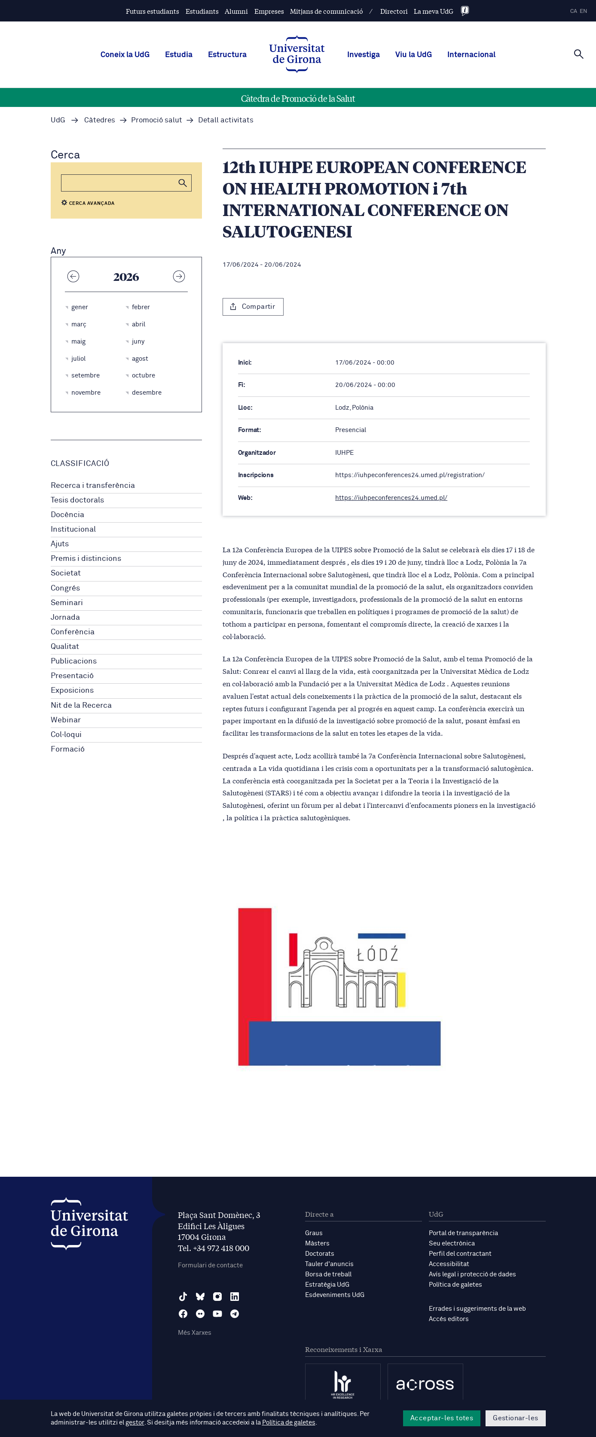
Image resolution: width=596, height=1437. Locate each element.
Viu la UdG (413, 55)
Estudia (179, 55)
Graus (314, 1233)
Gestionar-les (515, 1418)
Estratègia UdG (327, 1285)
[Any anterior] (73, 276)
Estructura (227, 55)
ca (573, 11)
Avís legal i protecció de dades (472, 1274)
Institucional (73, 529)
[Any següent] (179, 276)
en (583, 11)
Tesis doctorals (77, 500)
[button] (183, 183)
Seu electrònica (452, 1243)
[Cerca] (578, 54)
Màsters (317, 1243)
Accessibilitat (449, 1264)
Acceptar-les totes (441, 1418)
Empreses (269, 11)
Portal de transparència (463, 1233)
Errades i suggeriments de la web (477, 1309)
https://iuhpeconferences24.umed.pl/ (391, 498)
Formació (68, 749)
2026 (126, 276)
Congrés (65, 588)
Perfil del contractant (460, 1254)
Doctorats (319, 1254)
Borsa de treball (328, 1274)
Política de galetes (455, 1285)
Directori (394, 11)
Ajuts (60, 544)
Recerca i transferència (93, 486)
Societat (66, 573)
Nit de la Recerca (81, 705)
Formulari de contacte (210, 1265)
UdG (58, 120)
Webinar (66, 720)
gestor (134, 1422)
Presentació (72, 676)
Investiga (363, 55)
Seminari (67, 603)
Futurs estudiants (152, 11)
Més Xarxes (194, 1333)
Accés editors (449, 1319)
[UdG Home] (297, 55)
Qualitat (65, 647)
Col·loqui (66, 735)
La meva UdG (433, 11)
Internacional (471, 55)
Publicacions (74, 661)
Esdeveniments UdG (334, 1295)
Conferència (73, 632)
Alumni (236, 11)
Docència (67, 515)
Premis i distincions (86, 559)
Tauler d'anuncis (329, 1264)
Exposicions (72, 690)
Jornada (65, 617)
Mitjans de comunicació (326, 11)
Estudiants (202, 11)
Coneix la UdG (125, 55)
